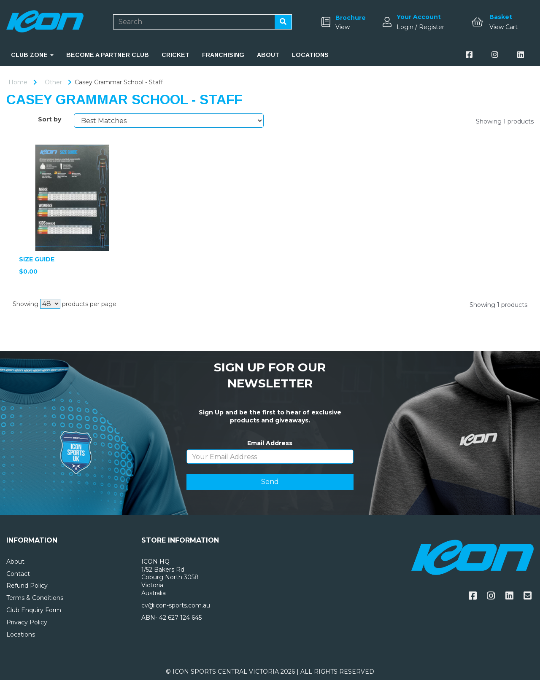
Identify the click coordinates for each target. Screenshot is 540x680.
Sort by (49, 119)
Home (17, 82)
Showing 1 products (505, 121)
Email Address (269, 443)
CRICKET (175, 54)
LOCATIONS (310, 54)
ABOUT (268, 54)
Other (53, 82)
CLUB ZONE (32, 54)
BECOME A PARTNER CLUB (107, 54)
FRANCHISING (223, 54)
